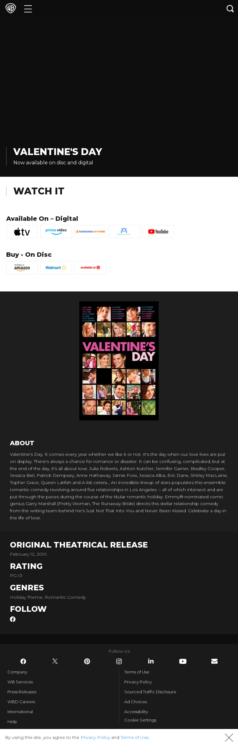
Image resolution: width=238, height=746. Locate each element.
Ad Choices (135, 701)
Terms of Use (136, 671)
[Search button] (230, 8)
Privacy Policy (138, 681)
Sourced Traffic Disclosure (150, 691)
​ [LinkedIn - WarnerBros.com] (151, 661)
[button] (229, 738)
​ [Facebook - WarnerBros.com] (23, 661)
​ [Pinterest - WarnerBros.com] (87, 661)
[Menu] (28, 8)
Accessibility (136, 711)
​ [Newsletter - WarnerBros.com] (214, 661)
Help (12, 721)
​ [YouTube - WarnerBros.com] (183, 661)
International (20, 711)
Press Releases (21, 691)
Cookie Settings (140, 719)
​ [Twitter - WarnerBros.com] (55, 661)
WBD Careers (21, 701)
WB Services (20, 681)
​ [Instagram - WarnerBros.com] (119, 661)
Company (17, 671)
